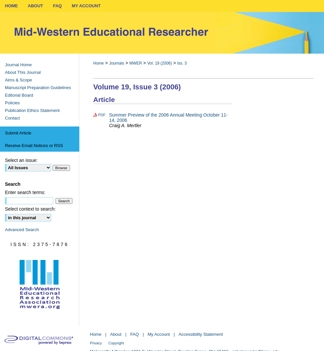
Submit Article (18, 132)
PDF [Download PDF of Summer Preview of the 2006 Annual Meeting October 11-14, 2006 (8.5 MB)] (101, 115)
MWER (135, 63)
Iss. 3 (182, 63)
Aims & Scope (18, 79)
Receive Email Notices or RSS (34, 145)
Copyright (116, 343)
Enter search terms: (25, 192)
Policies (12, 102)
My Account (159, 334)
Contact (12, 118)
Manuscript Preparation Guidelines (38, 87)
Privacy (96, 343)
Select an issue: (21, 160)
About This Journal (23, 72)
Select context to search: (30, 209)
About (115, 334)
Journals (116, 63)
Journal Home (18, 64)
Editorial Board (19, 95)
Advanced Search (22, 229)
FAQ (134, 334)
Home (98, 63)
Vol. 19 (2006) (159, 63)
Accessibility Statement (201, 334)
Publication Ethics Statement (32, 110)
